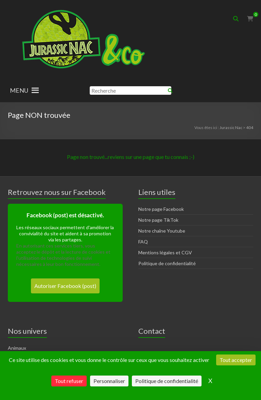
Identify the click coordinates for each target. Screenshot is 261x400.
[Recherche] (130, 90)
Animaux (17, 348)
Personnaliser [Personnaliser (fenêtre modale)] (109, 381)
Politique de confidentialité (167, 263)
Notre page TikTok (158, 220)
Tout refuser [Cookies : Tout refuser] (69, 381)
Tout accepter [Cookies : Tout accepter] (236, 360)
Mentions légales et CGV (165, 252)
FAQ (143, 241)
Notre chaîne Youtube (161, 231)
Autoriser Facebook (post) (65, 286)
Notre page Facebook (161, 209)
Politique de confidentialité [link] (166, 381)
